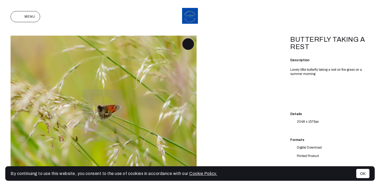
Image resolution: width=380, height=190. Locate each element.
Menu (25, 16)
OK (363, 173)
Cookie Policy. (203, 173)
